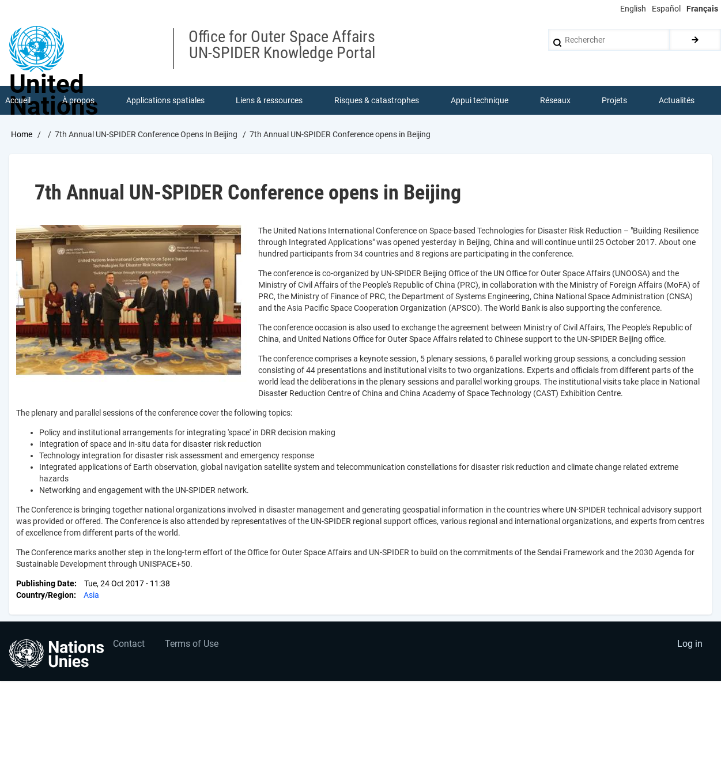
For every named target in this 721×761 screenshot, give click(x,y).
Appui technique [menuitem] (479, 100)
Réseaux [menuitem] (555, 100)
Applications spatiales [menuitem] (165, 100)
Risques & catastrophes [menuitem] (376, 100)
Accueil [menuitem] (18, 100)
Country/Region (45, 595)
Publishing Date (45, 583)
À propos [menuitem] (78, 100)
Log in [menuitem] (690, 643)
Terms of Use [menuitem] (191, 643)
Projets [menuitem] (614, 100)
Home (21, 134)
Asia (91, 595)
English (633, 8)
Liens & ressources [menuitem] (269, 100)
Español (666, 8)
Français (702, 8)
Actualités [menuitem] (676, 100)
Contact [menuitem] (129, 643)
